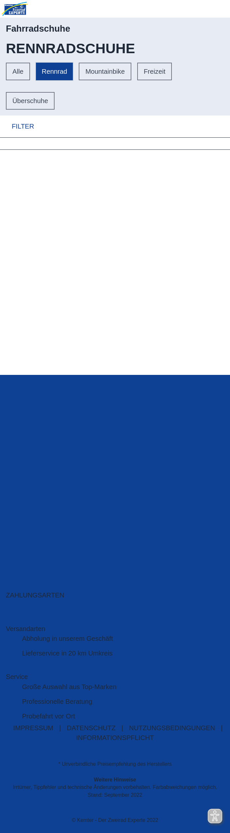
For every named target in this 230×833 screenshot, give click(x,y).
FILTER (17, 126)
